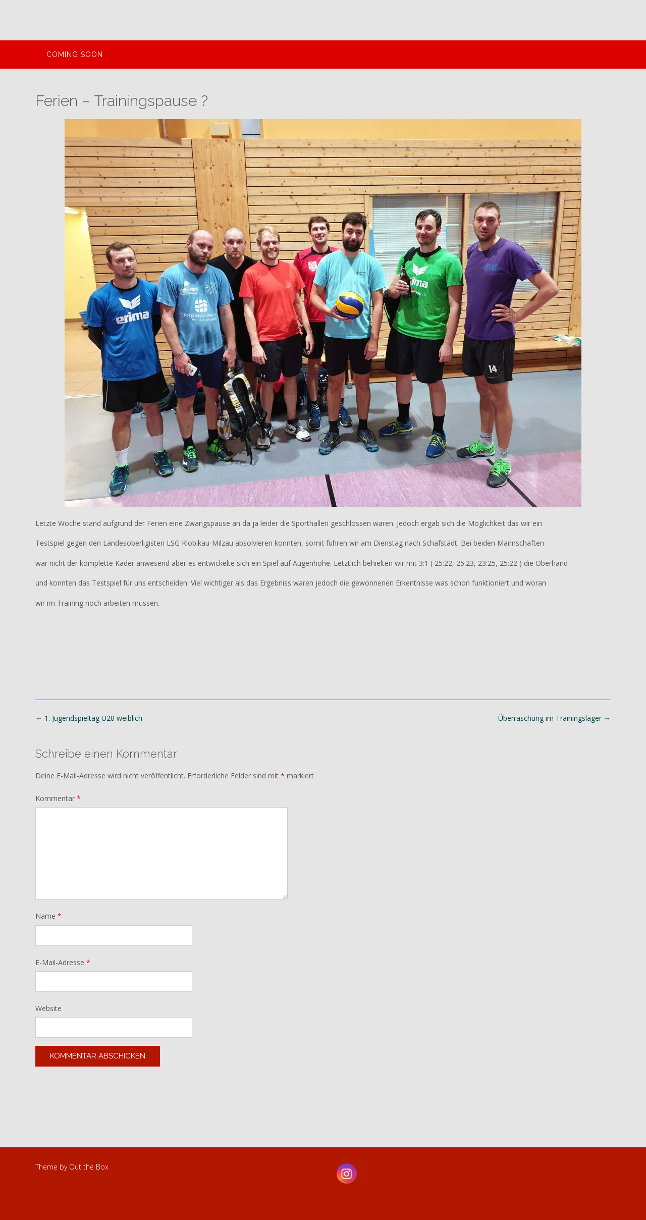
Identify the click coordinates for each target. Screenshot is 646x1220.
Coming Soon (74, 54)
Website (48, 1008)
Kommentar (58, 798)
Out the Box (89, 1167)
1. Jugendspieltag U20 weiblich (88, 718)
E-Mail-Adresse (62, 962)
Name (48, 916)
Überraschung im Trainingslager (554, 718)
